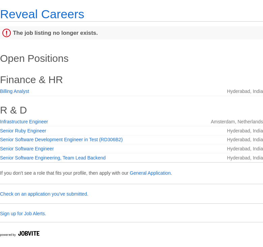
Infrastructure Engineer (24, 121)
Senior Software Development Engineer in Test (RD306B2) (61, 139)
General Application (150, 173)
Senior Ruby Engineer (23, 130)
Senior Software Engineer (27, 148)
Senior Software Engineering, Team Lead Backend (53, 157)
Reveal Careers (42, 14)
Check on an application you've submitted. (44, 194)
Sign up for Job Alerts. (23, 213)
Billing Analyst (14, 91)
